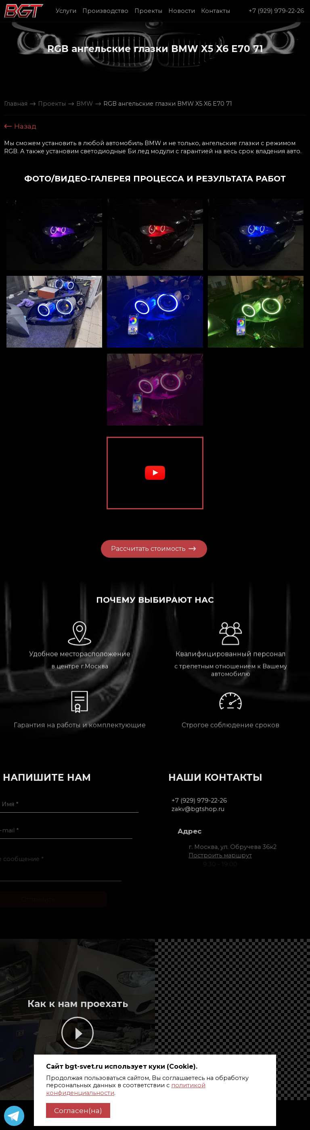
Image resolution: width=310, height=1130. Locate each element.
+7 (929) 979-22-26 (276, 11)
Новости (181, 11)
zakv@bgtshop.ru (222, 809)
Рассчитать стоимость (139, 548)
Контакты (215, 11)
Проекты (148, 11)
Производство (105, 11)
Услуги (66, 11)
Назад (20, 126)
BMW (84, 103)
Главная (15, 103)
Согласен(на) (78, 1110)
